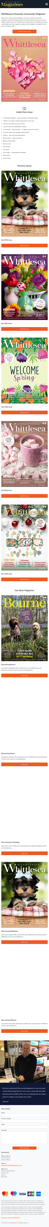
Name (3, 1112)
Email (3, 1124)
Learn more (24, 675)
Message (4, 1130)
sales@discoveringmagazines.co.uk (11, 1165)
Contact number (6, 1118)
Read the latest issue (24, 31)
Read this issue (24, 245)
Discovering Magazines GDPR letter (10, 1217)
